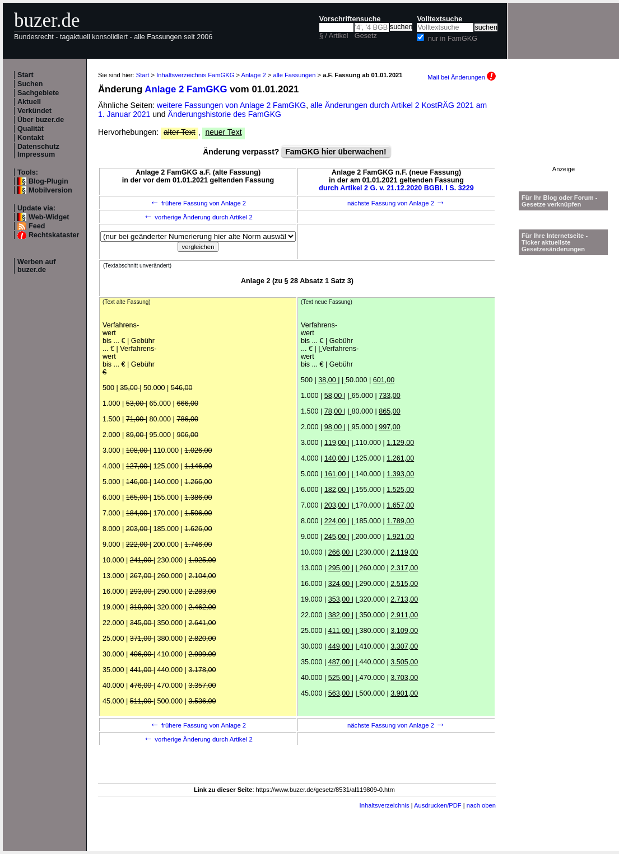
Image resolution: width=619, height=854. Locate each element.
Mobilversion (50, 190)
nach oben (481, 805)
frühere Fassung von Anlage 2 (198, 203)
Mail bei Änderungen (461, 77)
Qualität (30, 129)
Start (25, 75)
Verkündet (34, 111)
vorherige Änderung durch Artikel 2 (198, 217)
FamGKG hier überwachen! (335, 151)
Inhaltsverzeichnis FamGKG (195, 75)
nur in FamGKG (452, 39)
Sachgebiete (38, 93)
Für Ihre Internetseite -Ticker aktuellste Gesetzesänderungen (555, 242)
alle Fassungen (294, 75)
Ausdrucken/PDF (438, 805)
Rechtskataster (54, 235)
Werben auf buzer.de (36, 266)
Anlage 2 (253, 75)
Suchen (30, 84)
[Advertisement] (563, 131)
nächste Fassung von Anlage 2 (396, 203)
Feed (37, 226)
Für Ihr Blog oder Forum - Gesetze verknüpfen (560, 201)
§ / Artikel (333, 36)
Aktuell (29, 102)
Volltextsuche (439, 19)
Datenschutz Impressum (38, 150)
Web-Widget (49, 217)
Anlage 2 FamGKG (186, 89)
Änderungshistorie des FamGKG (224, 114)
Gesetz (366, 36)
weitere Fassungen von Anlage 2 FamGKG (231, 105)
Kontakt (30, 138)
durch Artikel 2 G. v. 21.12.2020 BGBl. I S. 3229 (396, 188)
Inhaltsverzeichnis (384, 805)
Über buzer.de (40, 120)
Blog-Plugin (48, 181)
